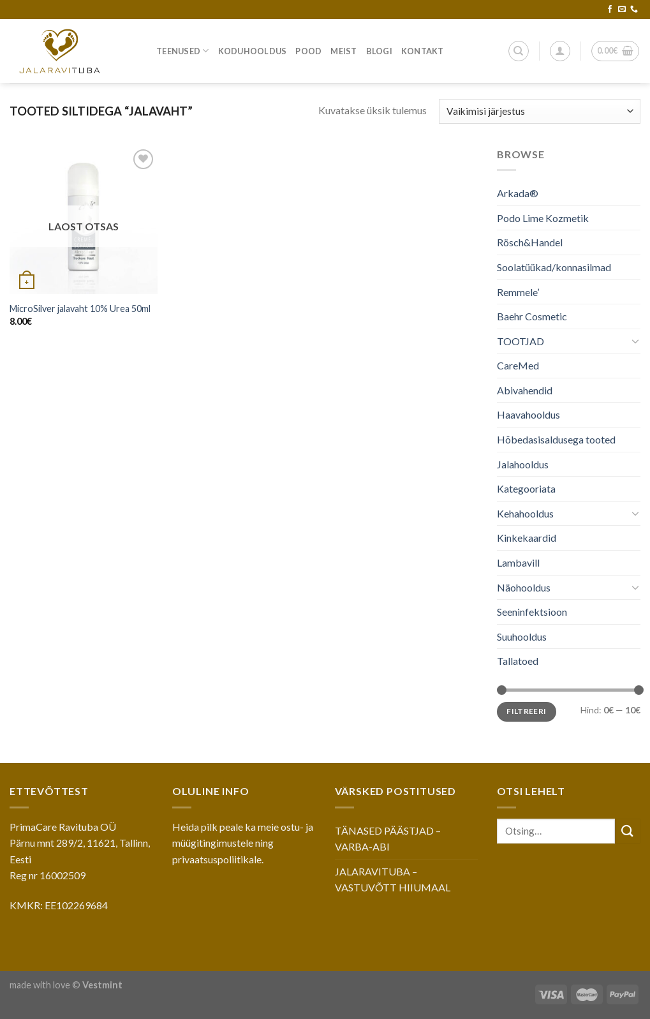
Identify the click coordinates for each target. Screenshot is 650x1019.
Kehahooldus (525, 513)
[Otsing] (518, 51)
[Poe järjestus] (539, 111)
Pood (308, 51)
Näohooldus (523, 587)
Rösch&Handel (530, 242)
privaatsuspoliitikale (217, 859)
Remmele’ (518, 291)
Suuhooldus (522, 636)
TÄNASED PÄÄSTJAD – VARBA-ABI (388, 838)
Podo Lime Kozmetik (543, 218)
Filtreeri (527, 711)
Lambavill (518, 562)
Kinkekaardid (526, 538)
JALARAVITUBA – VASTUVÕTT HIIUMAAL (392, 879)
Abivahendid (524, 390)
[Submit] (627, 831)
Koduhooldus (252, 51)
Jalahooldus (523, 464)
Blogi (379, 51)
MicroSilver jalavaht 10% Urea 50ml (80, 308)
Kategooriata (526, 488)
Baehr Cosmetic (532, 316)
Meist (343, 51)
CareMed (518, 365)
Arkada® (517, 193)
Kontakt (422, 51)
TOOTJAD (520, 341)
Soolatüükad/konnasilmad (554, 267)
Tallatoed (517, 661)
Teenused (182, 51)
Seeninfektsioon (532, 612)
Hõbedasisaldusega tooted (556, 439)
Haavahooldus (528, 414)
